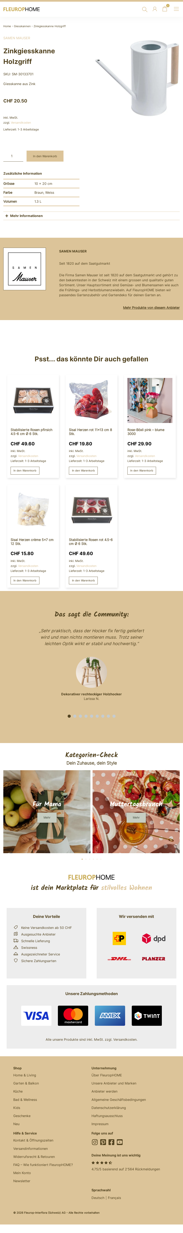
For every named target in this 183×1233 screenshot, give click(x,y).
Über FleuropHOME (107, 1076)
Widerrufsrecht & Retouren (34, 1159)
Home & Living (24, 1076)
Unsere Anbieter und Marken (114, 1084)
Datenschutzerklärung (109, 1109)
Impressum (100, 1126)
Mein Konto (22, 1175)
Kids (16, 1109)
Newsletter (21, 1184)
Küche (18, 1092)
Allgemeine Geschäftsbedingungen (119, 1101)
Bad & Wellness (25, 1101)
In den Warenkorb (45, 156)
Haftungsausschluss (107, 1117)
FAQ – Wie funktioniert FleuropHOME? (43, 1167)
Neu (16, 1126)
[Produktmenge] (13, 156)
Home (7, 26)
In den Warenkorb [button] (26, 471)
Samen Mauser (16, 38)
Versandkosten (21, 122)
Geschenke (21, 1117)
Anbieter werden (104, 1092)
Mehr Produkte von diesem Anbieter (151, 308)
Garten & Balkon (26, 1084)
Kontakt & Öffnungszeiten (33, 1142)
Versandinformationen (30, 1151)
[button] (69, 716)
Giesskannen (22, 26)
